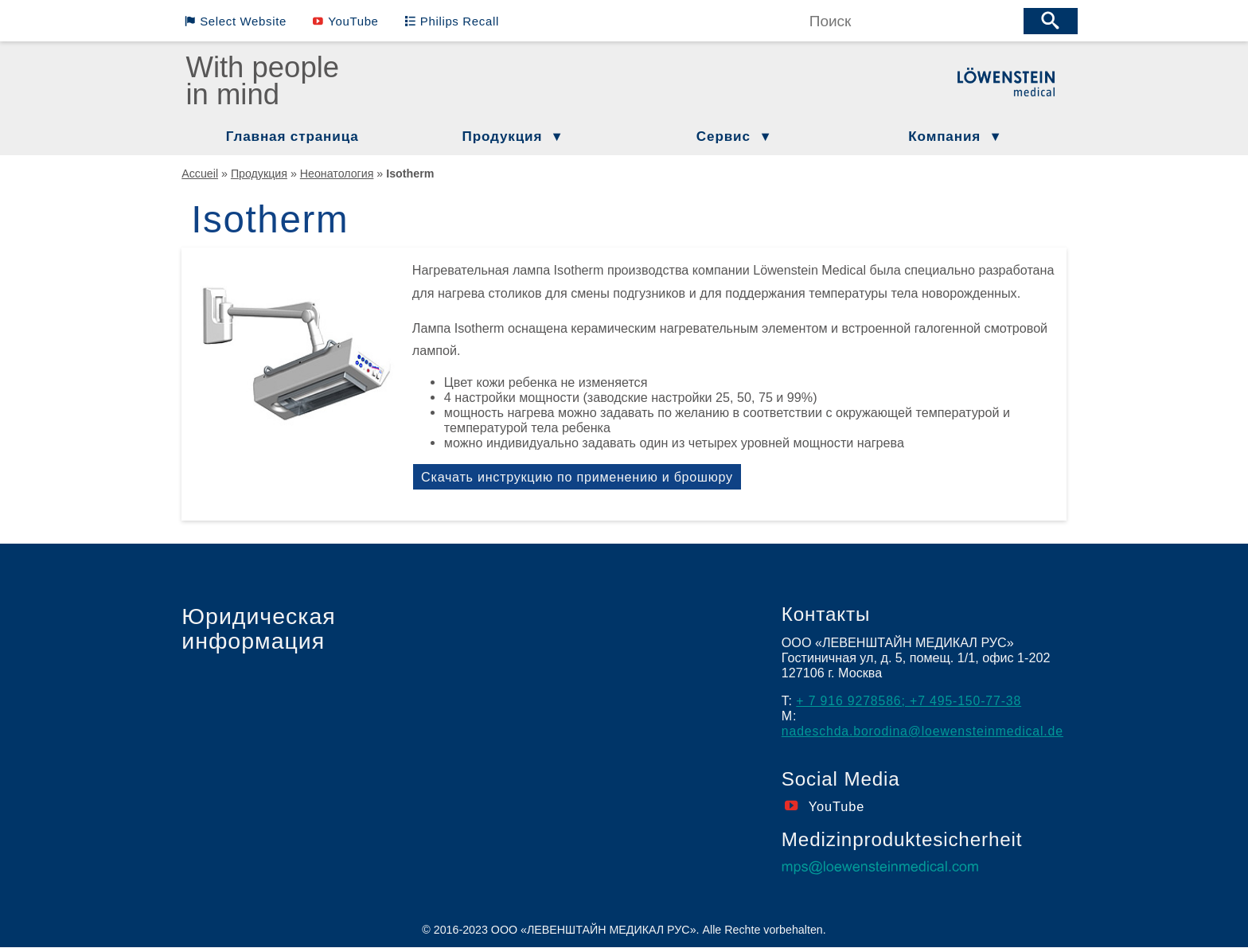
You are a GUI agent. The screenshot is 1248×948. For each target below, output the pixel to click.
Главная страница (292, 136)
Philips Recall (447, 20)
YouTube (345, 20)
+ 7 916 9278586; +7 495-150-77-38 (911, 700)
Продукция (502, 136)
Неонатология (337, 173)
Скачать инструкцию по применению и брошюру (579, 476)
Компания (944, 136)
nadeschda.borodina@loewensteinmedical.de (926, 731)
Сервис (723, 136)
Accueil (199, 173)
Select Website (239, 20)
